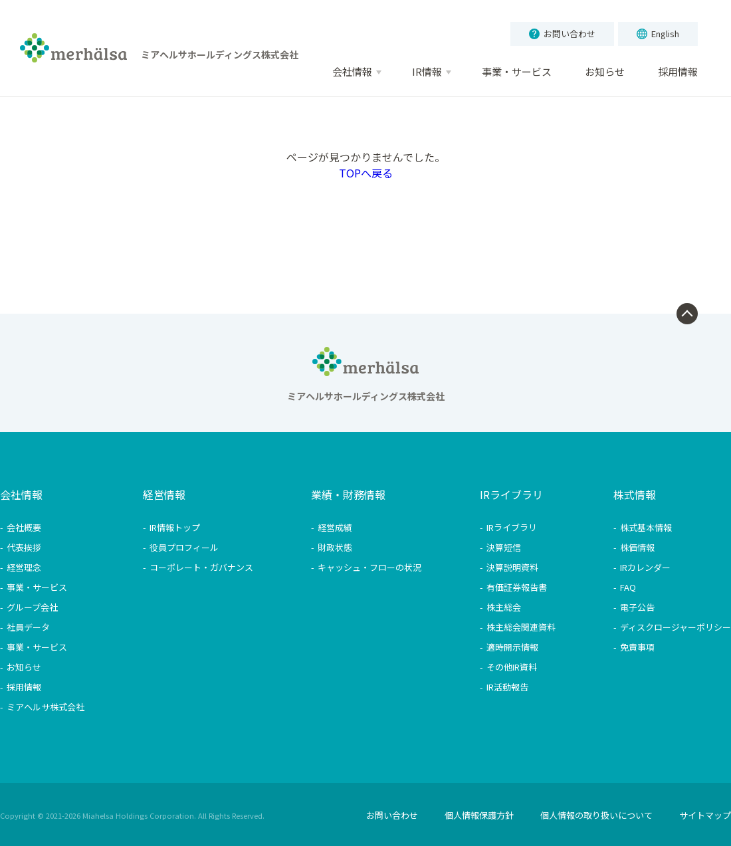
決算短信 (503, 547)
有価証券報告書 (516, 587)
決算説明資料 (512, 567)
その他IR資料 (511, 667)
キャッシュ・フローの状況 (369, 567)
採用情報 (24, 687)
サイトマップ (705, 815)
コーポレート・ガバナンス (201, 567)
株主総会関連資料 (521, 627)
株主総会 (503, 607)
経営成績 (335, 527)
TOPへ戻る (366, 173)
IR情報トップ (175, 527)
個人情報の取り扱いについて (596, 815)
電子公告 (637, 607)
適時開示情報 (512, 647)
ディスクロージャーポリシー (675, 627)
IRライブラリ (511, 527)
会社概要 (24, 527)
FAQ (628, 587)
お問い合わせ (562, 33)
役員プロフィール (184, 547)
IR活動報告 (507, 687)
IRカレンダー (645, 567)
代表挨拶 (24, 547)
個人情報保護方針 (479, 815)
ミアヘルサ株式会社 (45, 706)
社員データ (28, 627)
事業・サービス (37, 587)
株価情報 (637, 547)
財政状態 (335, 547)
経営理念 (24, 567)
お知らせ (24, 667)
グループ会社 (32, 607)
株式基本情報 (646, 527)
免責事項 (637, 647)
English (658, 33)
